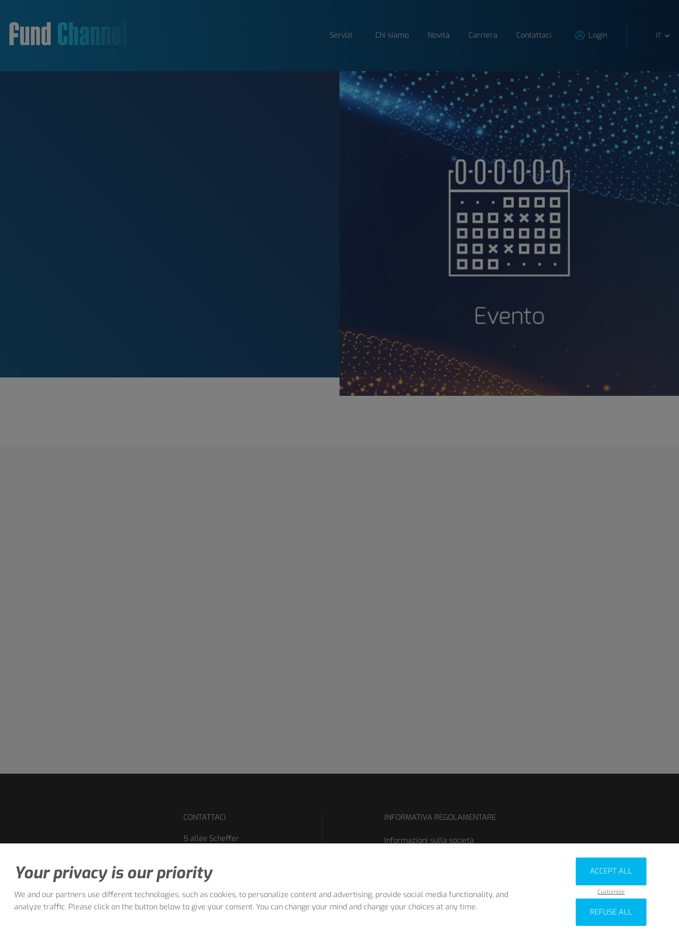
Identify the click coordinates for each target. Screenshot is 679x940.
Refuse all (611, 912)
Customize (611, 892)
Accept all (611, 871)
